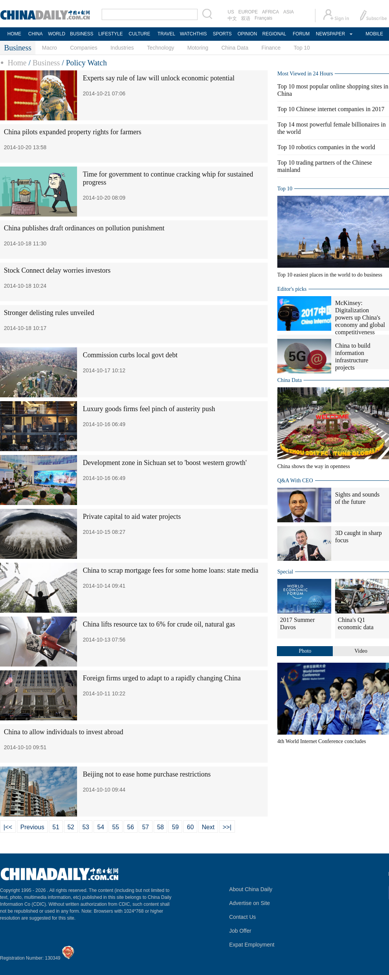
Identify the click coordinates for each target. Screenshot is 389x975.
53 (85, 827)
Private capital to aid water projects (132, 516)
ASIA (288, 12)
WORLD (56, 34)
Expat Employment (252, 945)
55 (115, 827)
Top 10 (302, 48)
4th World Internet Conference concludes (321, 741)
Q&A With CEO (295, 480)
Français (263, 18)
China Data (234, 48)
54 (100, 827)
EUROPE (248, 12)
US (231, 12)
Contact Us (242, 917)
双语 (245, 18)
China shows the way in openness (313, 466)
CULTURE (139, 34)
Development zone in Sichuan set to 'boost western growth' (164, 463)
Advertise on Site (249, 903)
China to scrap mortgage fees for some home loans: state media (170, 570)
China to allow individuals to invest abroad (63, 732)
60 (190, 827)
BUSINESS (82, 34)
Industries (122, 48)
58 (160, 827)
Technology (160, 48)
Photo (305, 651)
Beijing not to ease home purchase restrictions (147, 774)
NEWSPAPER (330, 34)
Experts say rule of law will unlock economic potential (159, 78)
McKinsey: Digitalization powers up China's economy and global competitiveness (360, 317)
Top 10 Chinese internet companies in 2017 (330, 109)
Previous (32, 827)
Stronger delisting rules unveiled (49, 313)
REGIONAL (274, 34)
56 (130, 827)
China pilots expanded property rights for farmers (72, 132)
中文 (232, 18)
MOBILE (374, 34)
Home (17, 62)
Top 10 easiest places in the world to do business (329, 275)
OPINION (247, 34)
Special (285, 572)
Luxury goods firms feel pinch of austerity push (149, 409)
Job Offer (240, 931)
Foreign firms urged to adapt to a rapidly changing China (162, 678)
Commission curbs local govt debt (130, 355)
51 (55, 827)
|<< (7, 827)
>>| (227, 827)
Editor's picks (292, 289)
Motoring (197, 48)
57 (145, 827)
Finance (271, 48)
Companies (83, 48)
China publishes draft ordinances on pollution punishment (84, 228)
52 (70, 827)
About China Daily (250, 889)
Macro (49, 48)
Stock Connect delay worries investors (57, 270)
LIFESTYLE (110, 34)
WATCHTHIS (193, 34)
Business (46, 62)
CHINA (35, 34)
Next (208, 827)
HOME (14, 34)
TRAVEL (166, 34)
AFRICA (270, 12)
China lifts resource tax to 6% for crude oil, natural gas (159, 624)
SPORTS (222, 34)
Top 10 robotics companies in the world (326, 147)
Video (360, 651)
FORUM (301, 34)
